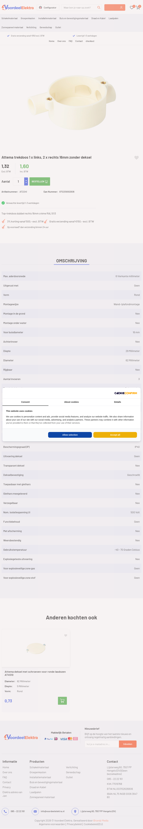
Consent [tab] (25, 402)
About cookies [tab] (71, 402)
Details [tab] (117, 402)
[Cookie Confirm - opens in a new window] (125, 393)
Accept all (115, 435)
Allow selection (70, 435)
